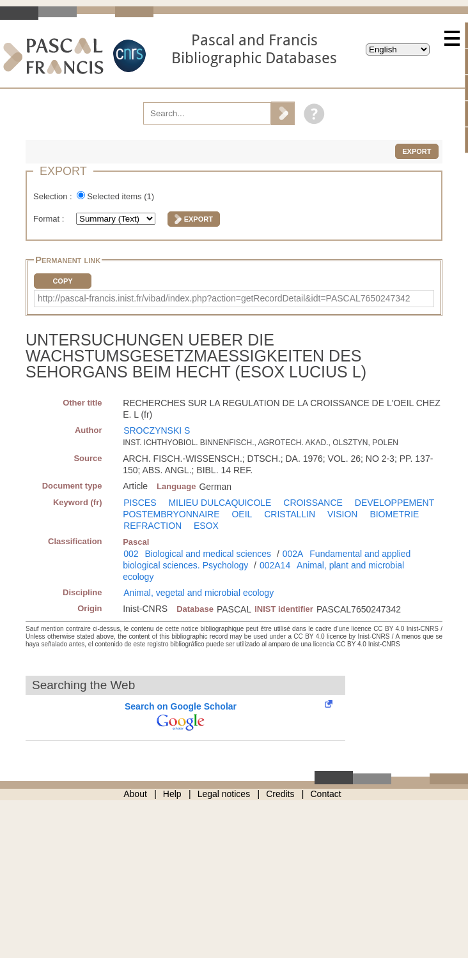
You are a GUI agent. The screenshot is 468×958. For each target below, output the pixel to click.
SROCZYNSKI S (156, 430)
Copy (62, 281)
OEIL (241, 514)
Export (416, 151)
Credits (280, 794)
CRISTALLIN (289, 514)
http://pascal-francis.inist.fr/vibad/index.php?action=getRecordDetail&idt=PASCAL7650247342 (224, 298)
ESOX (206, 526)
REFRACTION (152, 526)
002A (293, 554)
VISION (342, 514)
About (135, 794)
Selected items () (120, 196)
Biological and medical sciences (207, 554)
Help (172, 794)
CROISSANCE (313, 503)
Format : (49, 219)
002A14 (275, 565)
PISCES (139, 503)
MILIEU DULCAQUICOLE (219, 503)
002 (130, 554)
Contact (326, 794)
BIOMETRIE (394, 514)
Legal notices (224, 794)
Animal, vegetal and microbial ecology (198, 593)
